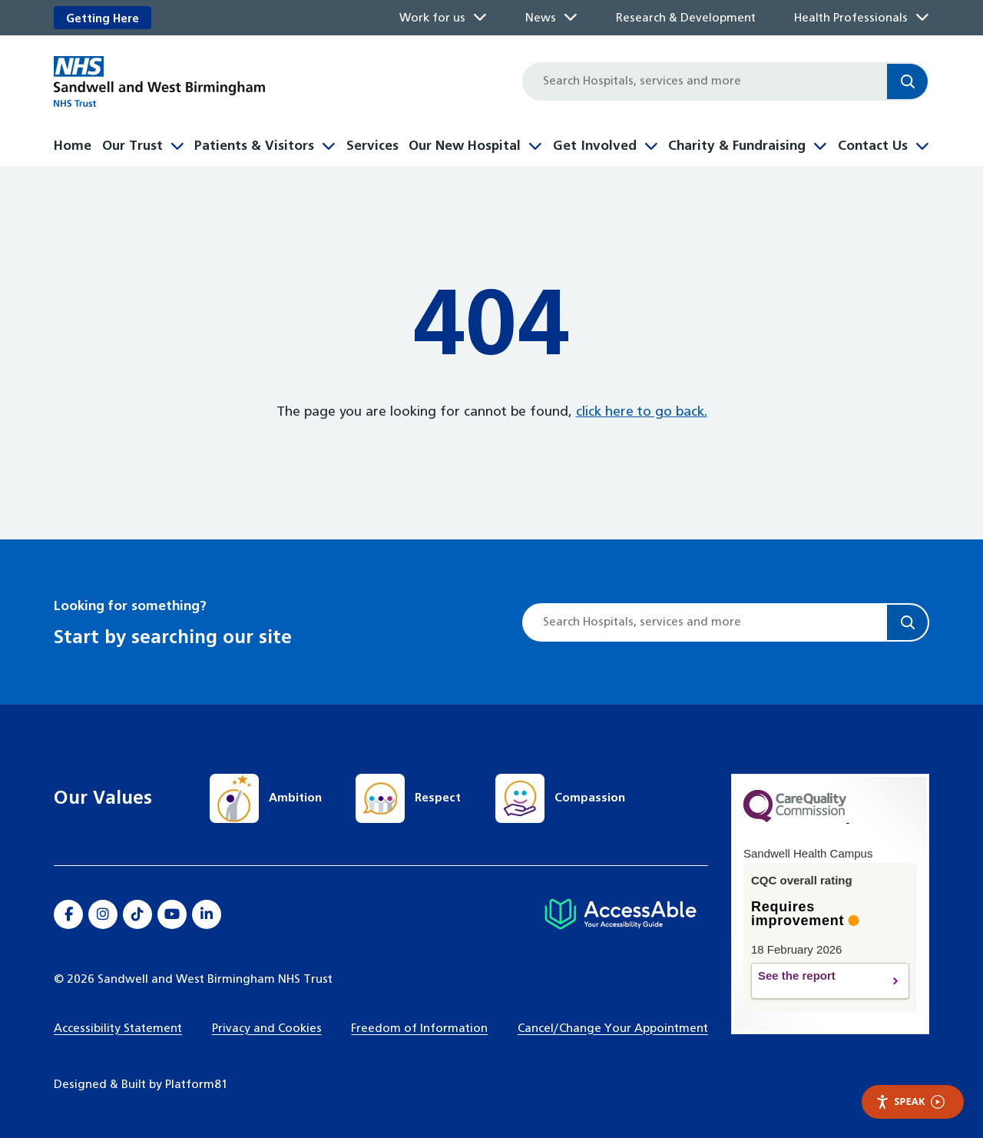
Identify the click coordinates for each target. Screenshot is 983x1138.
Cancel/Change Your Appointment (613, 1028)
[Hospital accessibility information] (620, 914)
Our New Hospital (465, 146)
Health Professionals (851, 18)
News (540, 18)
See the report (815, 981)
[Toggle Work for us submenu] (480, 17)
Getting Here (102, 19)
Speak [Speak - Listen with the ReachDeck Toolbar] (910, 1101)
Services (372, 146)
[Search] (907, 81)
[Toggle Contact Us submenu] (922, 144)
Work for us (432, 18)
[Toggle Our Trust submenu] (177, 144)
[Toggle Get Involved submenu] (651, 144)
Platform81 (196, 1084)
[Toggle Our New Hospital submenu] (535, 144)
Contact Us (873, 146)
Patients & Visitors (254, 146)
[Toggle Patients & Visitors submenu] (329, 144)
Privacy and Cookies (267, 1028)
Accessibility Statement (118, 1028)
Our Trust (132, 146)
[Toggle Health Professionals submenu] (922, 17)
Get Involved (595, 146)
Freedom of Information (419, 1028)
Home (72, 146)
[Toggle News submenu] (571, 17)
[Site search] (705, 81)
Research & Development (686, 18)
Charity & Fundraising (737, 146)
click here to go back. (641, 412)
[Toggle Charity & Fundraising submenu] (820, 144)
